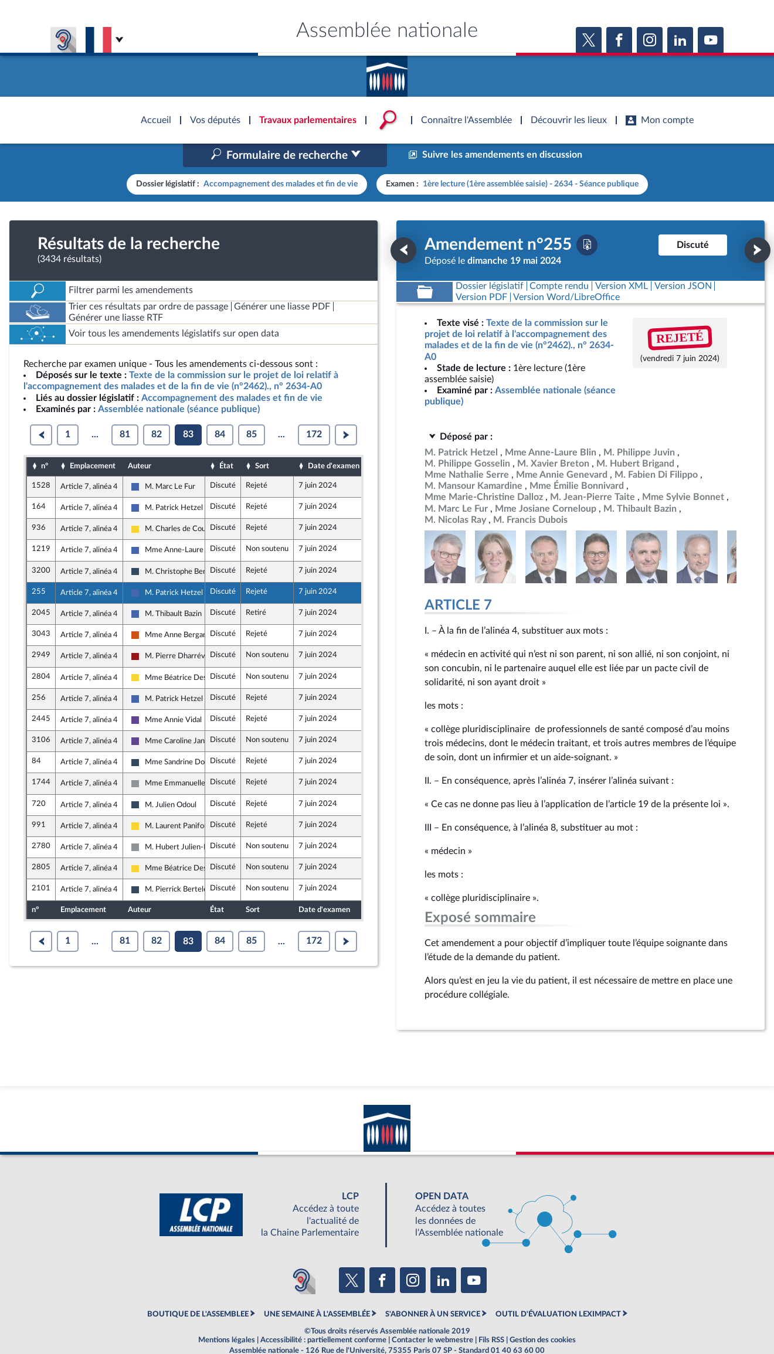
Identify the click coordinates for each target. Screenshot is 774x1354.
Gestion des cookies (543, 1315)
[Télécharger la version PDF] (587, 219)
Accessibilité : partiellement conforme (323, 1315)
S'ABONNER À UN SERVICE (432, 1289)
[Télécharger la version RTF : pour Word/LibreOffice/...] (567, 272)
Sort (262, 441)
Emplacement (93, 441)
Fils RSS (491, 1315)
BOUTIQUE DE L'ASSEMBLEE (198, 1289)
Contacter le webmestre (432, 1315)
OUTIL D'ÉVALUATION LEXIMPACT (558, 1289)
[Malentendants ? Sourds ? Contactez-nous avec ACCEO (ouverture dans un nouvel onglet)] (301, 1255)
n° (44, 441)
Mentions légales (226, 1315)
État (226, 441)
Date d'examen (333, 441)
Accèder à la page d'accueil (387, 72)
